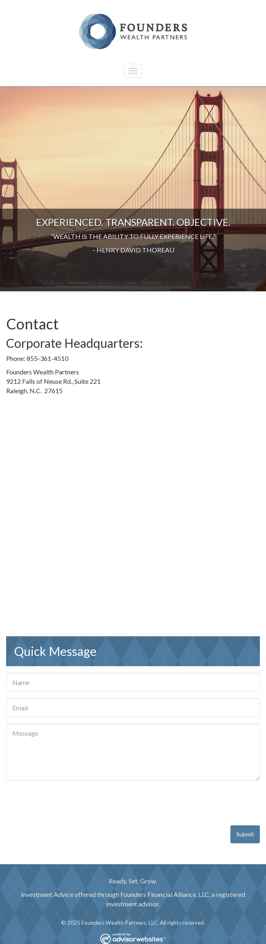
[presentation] (68, 803)
